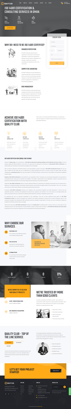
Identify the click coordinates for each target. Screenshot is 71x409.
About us (22, 385)
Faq (21, 393)
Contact (50, 3)
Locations (36, 3)
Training (30, 387)
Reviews (41, 3)
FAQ (45, 3)
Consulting (30, 385)
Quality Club (39, 406)
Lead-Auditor (31, 389)
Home (20, 3)
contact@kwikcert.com (42, 397)
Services (30, 3)
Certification (30, 391)
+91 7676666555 (41, 395)
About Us (25, 3)
